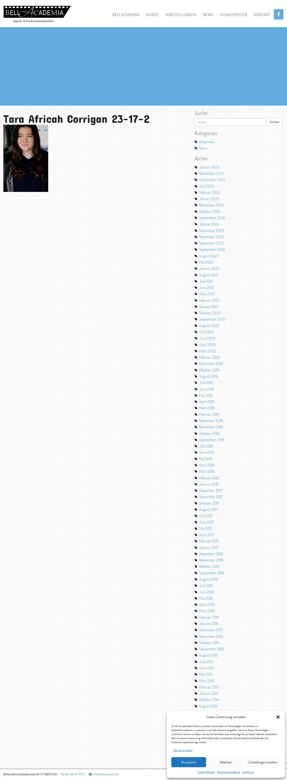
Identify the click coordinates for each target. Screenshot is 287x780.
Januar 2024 (209, 224)
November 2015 (211, 636)
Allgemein (206, 141)
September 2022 (212, 249)
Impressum (248, 772)
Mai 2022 (206, 262)
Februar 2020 (209, 357)
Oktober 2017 (209, 503)
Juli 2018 (206, 445)
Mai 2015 (205, 674)
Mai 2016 (205, 598)
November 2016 (211, 560)
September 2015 (211, 648)
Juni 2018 (206, 452)
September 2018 (211, 439)
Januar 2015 (208, 693)
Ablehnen (226, 762)
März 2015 (207, 680)
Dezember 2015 (211, 629)
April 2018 (206, 465)
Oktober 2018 (209, 433)
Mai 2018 (205, 458)
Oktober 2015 (209, 642)
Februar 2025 (209, 192)
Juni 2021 (206, 287)
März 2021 (207, 293)
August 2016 (208, 579)
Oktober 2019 (209, 369)
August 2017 (208, 509)
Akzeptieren (188, 762)
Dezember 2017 (211, 490)
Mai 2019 (205, 395)
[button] (278, 717)
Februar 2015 (209, 686)
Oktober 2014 (209, 699)
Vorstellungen (180, 14)
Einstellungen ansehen (263, 762)
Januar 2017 (208, 547)
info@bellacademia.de (104, 774)
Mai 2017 (205, 528)
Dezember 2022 (211, 243)
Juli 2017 (206, 515)
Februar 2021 (209, 300)
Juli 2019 (206, 382)
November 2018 (211, 426)
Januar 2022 (209, 268)
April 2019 (206, 401)
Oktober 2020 (210, 312)
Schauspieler (233, 14)
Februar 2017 (209, 541)
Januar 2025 (209, 198)
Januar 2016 (208, 623)
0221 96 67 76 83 (73, 774)
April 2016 (206, 604)
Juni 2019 (206, 389)
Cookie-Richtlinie (206, 772)
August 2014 (208, 706)
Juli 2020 (206, 331)
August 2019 (208, 376)
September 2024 (212, 217)
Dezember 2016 (211, 553)
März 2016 (207, 610)
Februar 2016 (209, 617)
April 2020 (207, 344)
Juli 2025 (206, 186)
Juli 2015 (206, 661)
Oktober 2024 (209, 211)
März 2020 (207, 350)
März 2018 (207, 471)
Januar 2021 (208, 306)
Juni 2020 (207, 338)
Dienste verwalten (183, 750)
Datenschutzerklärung (228, 772)
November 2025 (211, 173)
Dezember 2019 (211, 363)
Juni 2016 (206, 591)
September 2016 (211, 572)
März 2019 (207, 407)
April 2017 (206, 534)
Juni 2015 (206, 667)
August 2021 (208, 274)
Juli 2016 (206, 585)
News (208, 14)
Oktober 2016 (209, 566)
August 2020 (209, 325)
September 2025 (212, 179)
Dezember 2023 (211, 230)
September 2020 (212, 319)
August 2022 (209, 255)
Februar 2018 (209, 477)
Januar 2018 (208, 484)
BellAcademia (126, 14)
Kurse (152, 14)
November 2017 (211, 496)
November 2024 (211, 204)
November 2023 (211, 236)
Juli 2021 (206, 281)
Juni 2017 (206, 521)
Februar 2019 (209, 414)
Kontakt (262, 14)
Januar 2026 (209, 167)
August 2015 (208, 655)
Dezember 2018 (211, 420)
